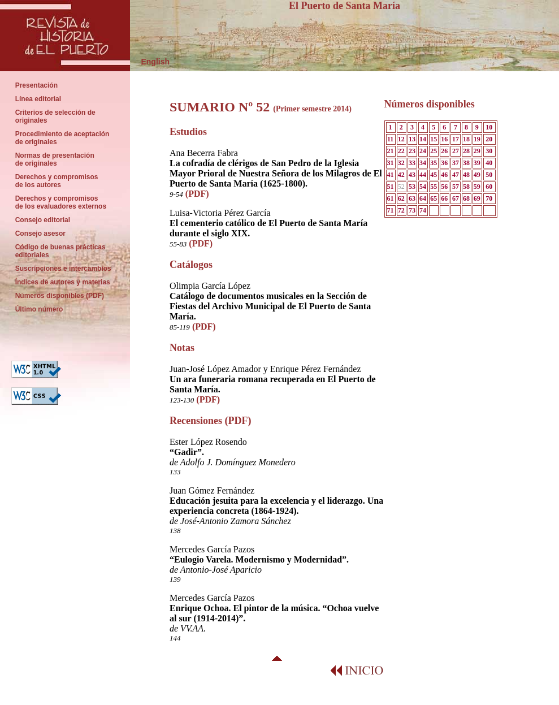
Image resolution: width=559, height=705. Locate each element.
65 (433, 198)
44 (422, 175)
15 (433, 139)
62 (401, 198)
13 (412, 139)
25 (433, 151)
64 (422, 198)
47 (455, 175)
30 (489, 151)
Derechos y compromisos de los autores (56, 181)
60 (489, 187)
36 (444, 163)
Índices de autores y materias (62, 282)
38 (466, 163)
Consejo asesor (40, 233)
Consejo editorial (42, 220)
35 (433, 163)
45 (433, 175)
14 (422, 139)
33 (412, 163)
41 (390, 175)
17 (455, 139)
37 (455, 163)
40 (489, 163)
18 (466, 139)
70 (489, 198)
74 (422, 210)
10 (489, 127)
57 (455, 187)
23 (412, 151)
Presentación (36, 85)
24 (422, 151)
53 (412, 187)
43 (412, 175)
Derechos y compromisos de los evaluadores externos (60, 202)
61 (390, 198)
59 (477, 187)
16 (444, 139)
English (150, 61)
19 (477, 139)
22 (401, 151)
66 (444, 198)
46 (444, 175)
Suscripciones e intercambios (63, 269)
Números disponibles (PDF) (60, 296)
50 (489, 175)
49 (477, 175)
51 (390, 187)
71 (390, 210)
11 (390, 139)
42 (401, 175)
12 (401, 139)
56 (444, 187)
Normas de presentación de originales (54, 159)
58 (466, 187)
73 (412, 210)
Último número (39, 309)
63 (412, 198)
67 (455, 198)
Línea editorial (38, 99)
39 (477, 163)
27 (455, 151)
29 (477, 151)
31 (390, 163)
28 (466, 151)
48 (466, 175)
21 (390, 151)
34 (422, 163)
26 (444, 151)
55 (433, 187)
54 (422, 187)
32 (401, 163)
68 (466, 198)
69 (477, 198)
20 (489, 139)
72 (401, 210)
